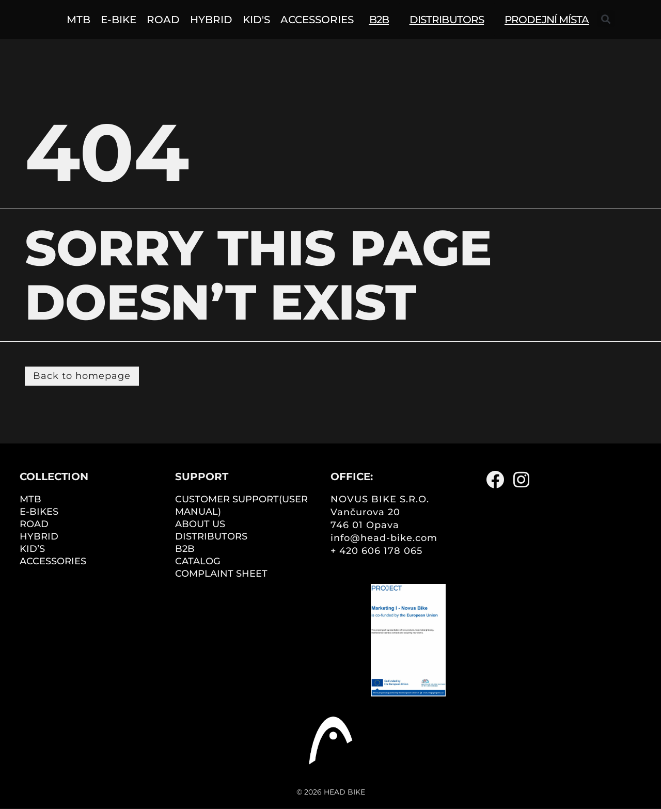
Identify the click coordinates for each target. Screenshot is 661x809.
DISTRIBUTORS (211, 536)
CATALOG (198, 561)
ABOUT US (200, 524)
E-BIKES (39, 511)
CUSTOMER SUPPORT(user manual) (241, 505)
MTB (30, 499)
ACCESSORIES (53, 561)
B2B (185, 548)
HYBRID (39, 536)
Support (201, 476)
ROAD (34, 524)
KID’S (32, 548)
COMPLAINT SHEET (221, 573)
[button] (606, 18)
